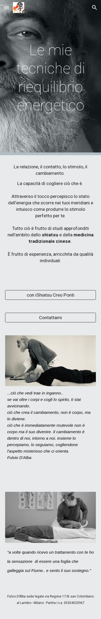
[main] (50, 77)
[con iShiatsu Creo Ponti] (50, 295)
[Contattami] (50, 317)
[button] (6, 7)
